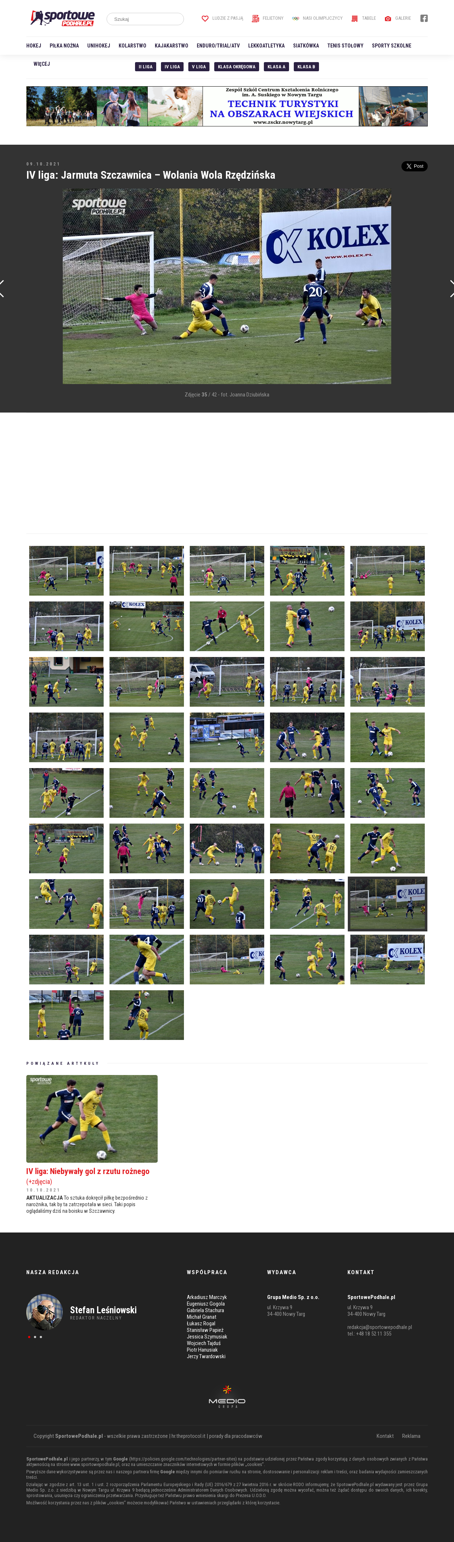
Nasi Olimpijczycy (317, 18)
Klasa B (306, 66)
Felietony (268, 18)
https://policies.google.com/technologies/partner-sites (183, 1459)
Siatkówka (306, 46)
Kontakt (385, 1436)
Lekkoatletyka (266, 46)
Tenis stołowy (345, 46)
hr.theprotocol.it (188, 1436)
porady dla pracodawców (235, 1436)
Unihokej (98, 46)
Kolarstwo (132, 46)
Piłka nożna (64, 46)
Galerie (397, 18)
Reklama (411, 1436)
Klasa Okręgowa (236, 66)
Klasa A (276, 66)
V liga (199, 66)
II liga (146, 66)
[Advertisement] (37, 299)
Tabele (363, 18)
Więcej (42, 64)
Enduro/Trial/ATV (218, 46)
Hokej (33, 46)
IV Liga (172, 66)
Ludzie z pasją (222, 18)
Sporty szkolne (391, 46)
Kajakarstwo (171, 46)
